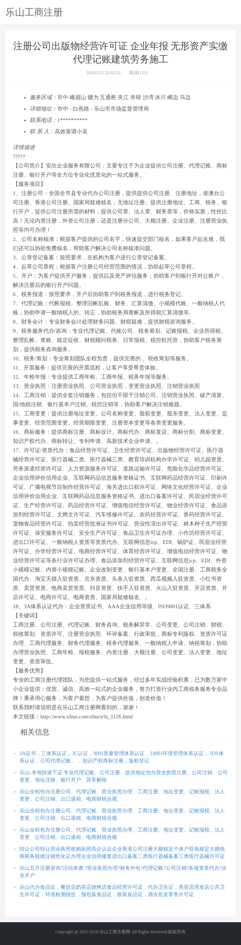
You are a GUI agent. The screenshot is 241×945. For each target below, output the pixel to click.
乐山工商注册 (34, 12)
